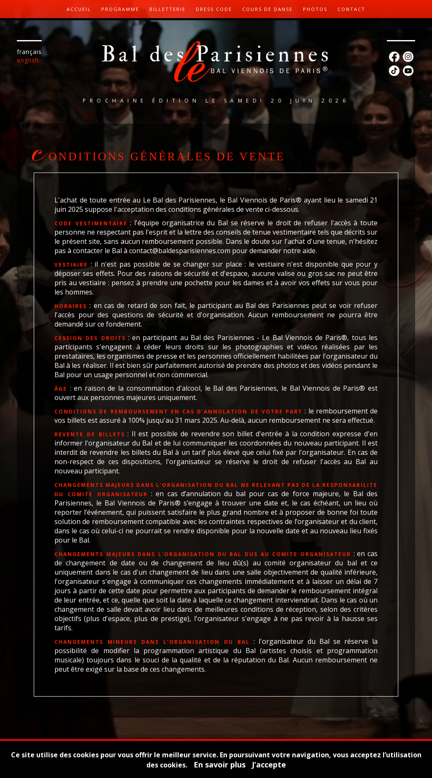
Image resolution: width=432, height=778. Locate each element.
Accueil (79, 9)
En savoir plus (220, 764)
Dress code (214, 9)
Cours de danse (267, 9)
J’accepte (269, 764)
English (28, 60)
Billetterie (167, 9)
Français (29, 52)
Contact (351, 9)
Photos (315, 9)
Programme (120, 9)
